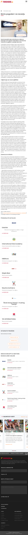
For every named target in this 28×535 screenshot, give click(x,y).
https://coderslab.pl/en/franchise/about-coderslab (14, 213)
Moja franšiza (3, 518)
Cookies (10, 532)
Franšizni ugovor (17, 518)
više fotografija (21, 35)
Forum (2, 528)
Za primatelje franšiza (19, 515)
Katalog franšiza (4, 504)
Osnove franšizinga (18, 513)
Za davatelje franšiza (18, 517)
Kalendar (3, 506)
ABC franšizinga (18, 511)
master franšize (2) (14, 347)
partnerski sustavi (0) (14, 343)
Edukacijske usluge (7, 10)
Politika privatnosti (15, 532)
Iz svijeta (2, 515)
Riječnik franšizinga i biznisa (19, 520)
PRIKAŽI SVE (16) (14, 337)
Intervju (2, 517)
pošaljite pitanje (5, 496)
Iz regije (2, 513)
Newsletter (3, 526)
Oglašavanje (3, 508)
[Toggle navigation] (26, 1)
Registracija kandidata (5, 525)
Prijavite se (4, 474)
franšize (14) (14, 340)
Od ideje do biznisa (4, 520)
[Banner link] (14, 6)
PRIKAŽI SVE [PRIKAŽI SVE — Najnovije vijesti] (24, 416)
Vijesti (2, 511)
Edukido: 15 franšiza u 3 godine (19, 453)
